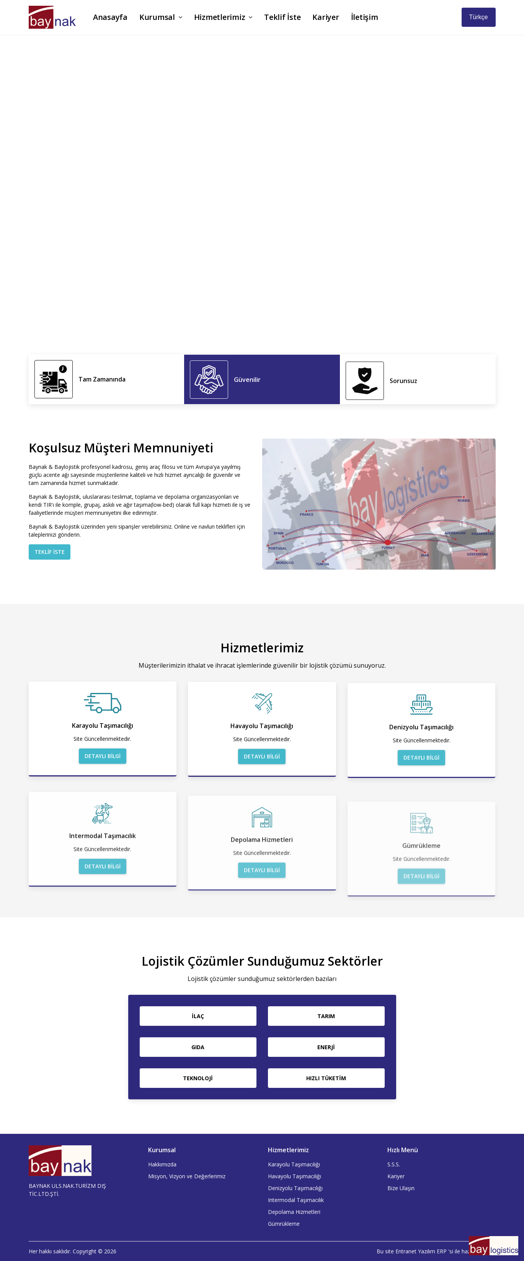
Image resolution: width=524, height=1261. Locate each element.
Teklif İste (282, 17)
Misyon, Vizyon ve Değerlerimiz (186, 1176)
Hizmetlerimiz (223, 17)
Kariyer (325, 17)
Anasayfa (110, 17)
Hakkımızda (162, 1164)
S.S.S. (393, 1164)
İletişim (364, 17)
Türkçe (478, 17)
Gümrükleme (284, 1223)
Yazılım (426, 1251)
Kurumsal (160, 17)
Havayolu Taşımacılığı (294, 1176)
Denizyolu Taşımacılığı (295, 1188)
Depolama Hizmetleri (294, 1211)
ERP (442, 1251)
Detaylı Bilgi (103, 775)
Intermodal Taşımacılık (296, 1200)
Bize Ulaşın (401, 1188)
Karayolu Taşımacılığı (294, 1164)
